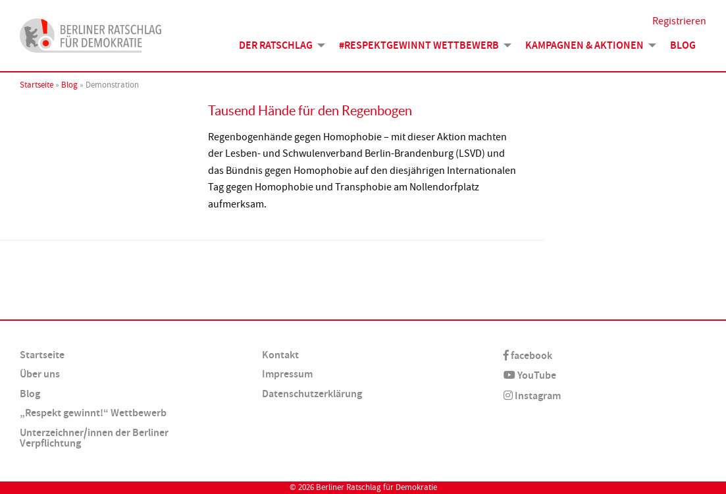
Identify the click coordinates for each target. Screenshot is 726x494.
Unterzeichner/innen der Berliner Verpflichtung (94, 437)
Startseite (36, 85)
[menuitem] (278, 45)
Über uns (40, 374)
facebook (528, 355)
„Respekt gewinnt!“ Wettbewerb (93, 413)
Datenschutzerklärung (312, 393)
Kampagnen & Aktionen (584, 45)
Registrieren (679, 21)
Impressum (287, 374)
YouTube (530, 375)
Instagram (532, 395)
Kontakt (280, 355)
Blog (683, 45)
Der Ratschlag (276, 45)
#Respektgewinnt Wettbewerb (419, 45)
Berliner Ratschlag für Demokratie (376, 487)
